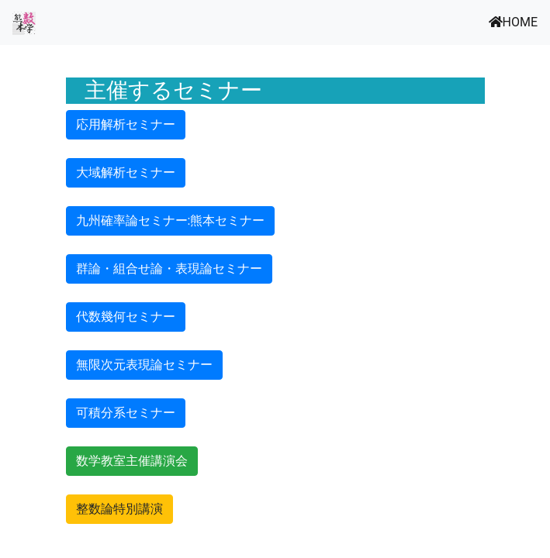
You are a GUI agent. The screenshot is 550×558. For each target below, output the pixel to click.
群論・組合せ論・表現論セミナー (169, 268)
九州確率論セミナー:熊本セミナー (170, 220)
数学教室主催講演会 (132, 460)
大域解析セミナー (125, 172)
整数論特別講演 (119, 508)
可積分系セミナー (125, 412)
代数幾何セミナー (125, 316)
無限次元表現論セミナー (144, 364)
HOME (513, 22)
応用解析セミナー (125, 124)
